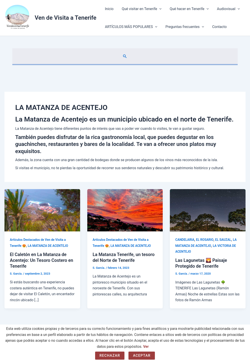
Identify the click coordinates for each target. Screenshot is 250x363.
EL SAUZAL (223, 239)
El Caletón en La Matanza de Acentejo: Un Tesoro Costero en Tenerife (41, 260)
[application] (158, 9)
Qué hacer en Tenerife (186, 9)
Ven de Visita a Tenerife (65, 17)
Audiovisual (224, 9)
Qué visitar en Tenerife (140, 9)
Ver (146, 346)
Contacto (216, 27)
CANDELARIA (184, 239)
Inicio (108, 9)
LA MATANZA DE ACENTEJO (48, 246)
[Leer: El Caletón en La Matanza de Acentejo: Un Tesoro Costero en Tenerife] (42, 210)
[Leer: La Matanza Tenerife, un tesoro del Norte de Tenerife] (125, 210)
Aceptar (141, 355)
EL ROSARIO (205, 239)
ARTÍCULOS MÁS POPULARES (130, 27)
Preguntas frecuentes (183, 27)
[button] (125, 56)
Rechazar (110, 355)
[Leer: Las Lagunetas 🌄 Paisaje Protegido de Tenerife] (208, 210)
